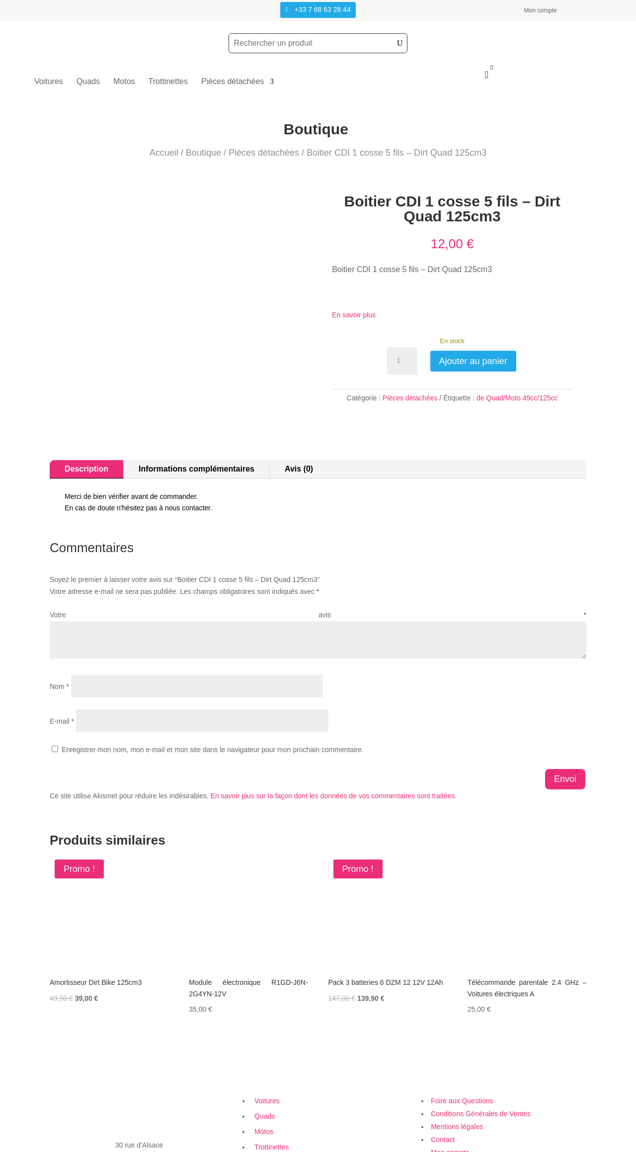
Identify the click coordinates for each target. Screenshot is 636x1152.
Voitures (48, 82)
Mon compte (540, 10)
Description (86, 438)
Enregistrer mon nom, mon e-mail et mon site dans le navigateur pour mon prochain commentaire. (213, 719)
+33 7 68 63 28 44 (322, 9)
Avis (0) (299, 438)
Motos (124, 82)
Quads (88, 82)
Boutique (203, 153)
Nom (59, 656)
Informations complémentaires (196, 438)
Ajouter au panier (473, 361)
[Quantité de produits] (402, 361)
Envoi (565, 749)
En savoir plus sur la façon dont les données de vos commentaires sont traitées (333, 765)
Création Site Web (449, 1146)
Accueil (164, 153)
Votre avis (318, 584)
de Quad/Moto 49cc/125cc (517, 398)
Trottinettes (168, 82)
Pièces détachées (232, 82)
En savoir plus (354, 315)
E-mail (62, 691)
